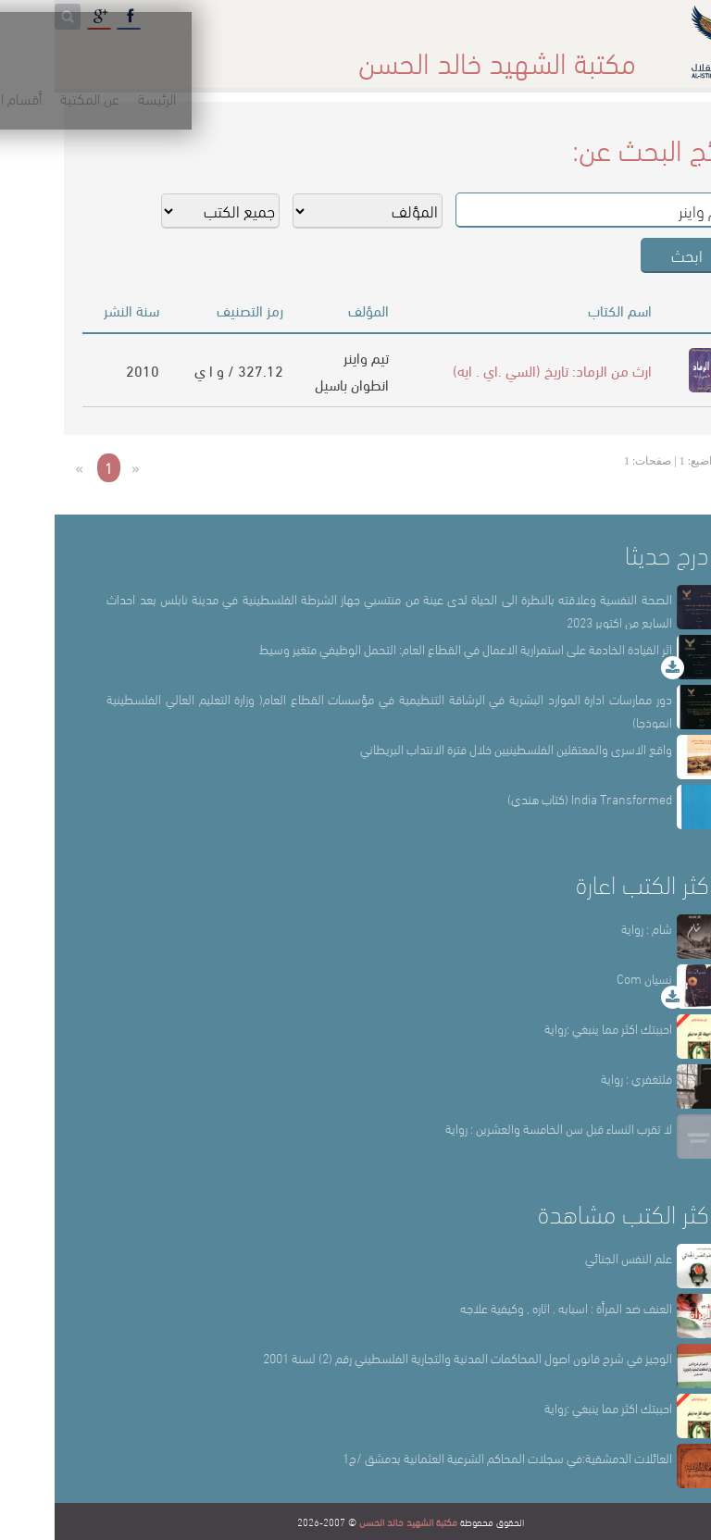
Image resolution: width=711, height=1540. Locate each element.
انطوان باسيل (297, 383)
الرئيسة (578, 55)
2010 (88, 369)
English (38, 55)
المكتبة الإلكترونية (141, 55)
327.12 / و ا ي (184, 369)
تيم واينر (311, 356)
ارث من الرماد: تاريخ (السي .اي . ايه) (497, 369)
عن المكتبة (500, 55)
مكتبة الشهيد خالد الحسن (354, 1521)
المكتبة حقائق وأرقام (276, 55)
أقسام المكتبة (402, 55)
